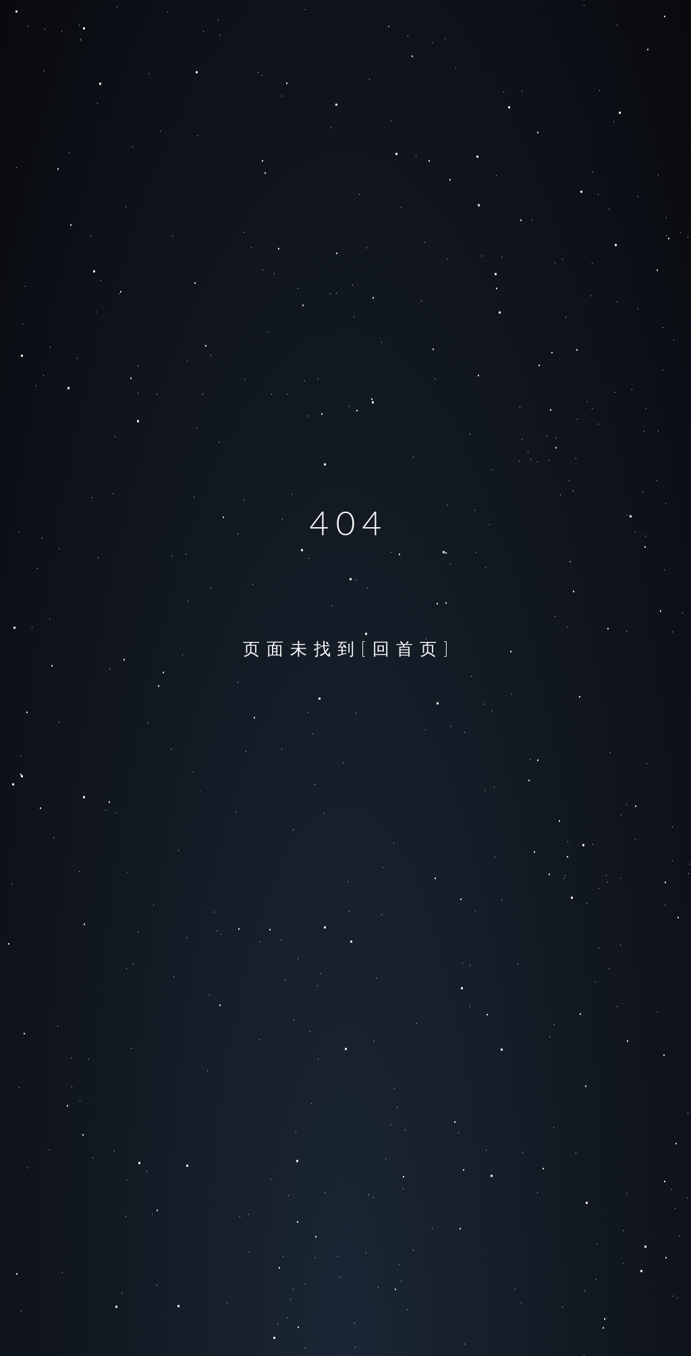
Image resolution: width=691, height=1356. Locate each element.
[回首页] (408, 648)
